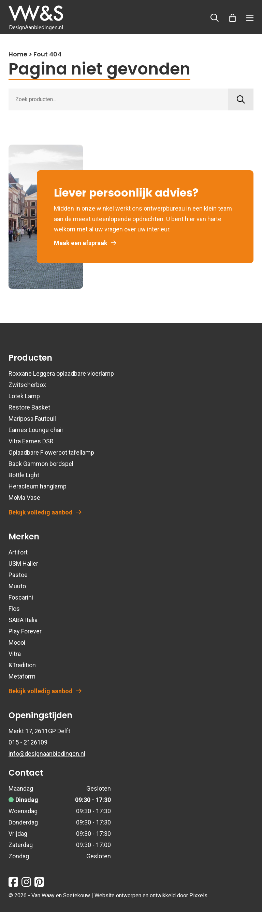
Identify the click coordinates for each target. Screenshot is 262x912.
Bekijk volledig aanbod (45, 512)
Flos (14, 608)
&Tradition (22, 665)
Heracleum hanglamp (38, 486)
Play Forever (25, 631)
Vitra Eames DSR (31, 441)
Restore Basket (29, 407)
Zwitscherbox (27, 384)
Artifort (18, 552)
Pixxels (198, 895)
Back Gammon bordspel (41, 463)
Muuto (17, 586)
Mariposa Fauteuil (32, 418)
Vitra (15, 653)
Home (18, 54)
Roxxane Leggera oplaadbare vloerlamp (61, 373)
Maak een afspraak (85, 243)
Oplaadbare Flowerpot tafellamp (51, 452)
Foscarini (21, 597)
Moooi (17, 642)
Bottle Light (24, 475)
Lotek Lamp (24, 396)
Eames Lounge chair (36, 429)
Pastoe (18, 574)
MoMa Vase (24, 497)
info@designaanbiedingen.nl (47, 753)
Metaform (22, 676)
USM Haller (23, 563)
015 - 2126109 (28, 742)
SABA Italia (23, 619)
